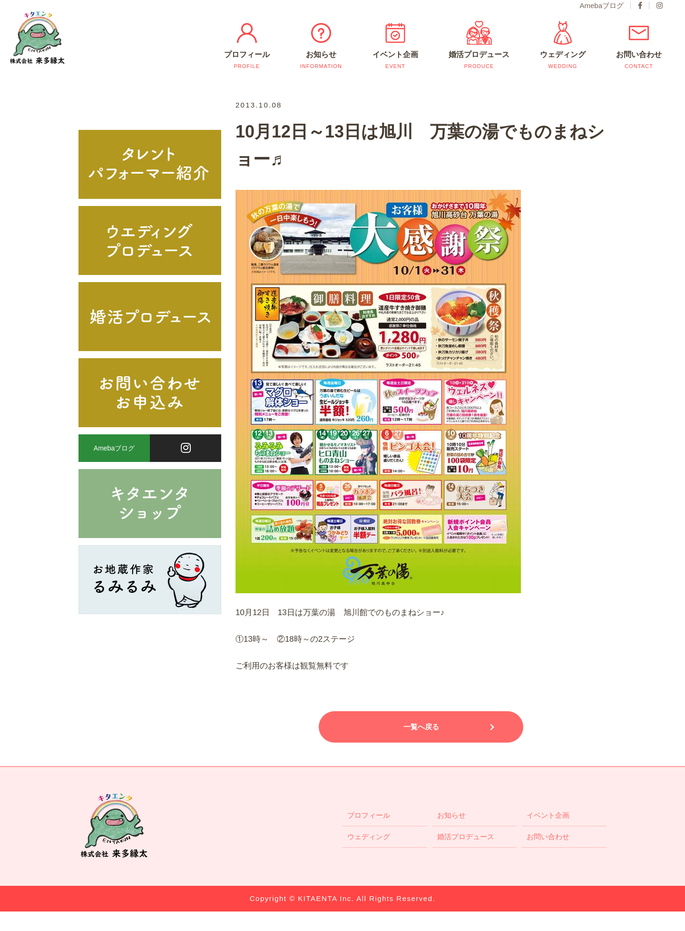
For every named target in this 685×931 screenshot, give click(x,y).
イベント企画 (395, 70)
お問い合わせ (637, 70)
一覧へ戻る (421, 746)
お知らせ (321, 70)
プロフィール (247, 70)
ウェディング (561, 70)
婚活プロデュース (478, 70)
